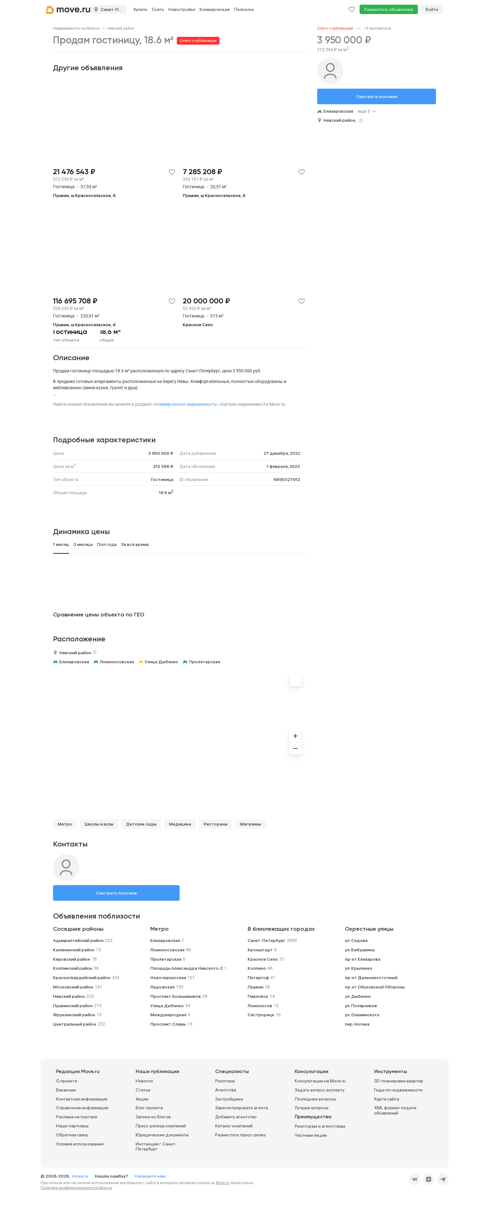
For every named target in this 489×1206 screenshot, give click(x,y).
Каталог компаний (234, 1125)
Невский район (120, 28)
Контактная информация (81, 1098)
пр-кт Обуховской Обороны (375, 986)
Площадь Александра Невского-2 (186, 968)
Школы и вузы (99, 823)
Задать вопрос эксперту (320, 1089)
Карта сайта (386, 1098)
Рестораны (216, 823)
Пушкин (256, 986)
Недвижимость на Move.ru (76, 28)
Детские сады (141, 823)
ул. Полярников (361, 1005)
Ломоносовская (117, 661)
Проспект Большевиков (175, 996)
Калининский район (73, 949)
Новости (144, 1080)
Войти (432, 9)
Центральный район (74, 1024)
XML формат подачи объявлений (395, 1110)
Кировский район (71, 959)
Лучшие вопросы (311, 1107)
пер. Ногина (357, 1024)
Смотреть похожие (116, 892)
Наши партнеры (72, 1125)
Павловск (258, 996)
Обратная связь (72, 1134)
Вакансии (66, 1089)
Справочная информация (82, 1107)
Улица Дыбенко (161, 661)
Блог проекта (149, 1107)
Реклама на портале (76, 1116)
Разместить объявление (388, 9)
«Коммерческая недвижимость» (186, 404)
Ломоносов (260, 1005)
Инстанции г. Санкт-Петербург (156, 1146)
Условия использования (80, 1143)
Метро (65, 823)
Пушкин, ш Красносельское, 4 (84, 195)
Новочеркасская (168, 977)
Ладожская (162, 986)
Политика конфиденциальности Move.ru (76, 1188)
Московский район (73, 986)
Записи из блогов (153, 1116)
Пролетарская (204, 661)
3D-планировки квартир (398, 1080)
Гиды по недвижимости (398, 1089)
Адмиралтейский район (78, 940)
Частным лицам (311, 1135)
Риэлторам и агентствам (320, 1126)
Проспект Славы (168, 1024)
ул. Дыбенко (358, 996)
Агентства (225, 1089)
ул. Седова (356, 940)
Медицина (180, 823)
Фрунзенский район (74, 1014)
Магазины (250, 823)
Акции (142, 1098)
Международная (168, 1014)
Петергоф (258, 977)
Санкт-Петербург (266, 940)
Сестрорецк (261, 1014)
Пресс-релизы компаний (161, 1125)
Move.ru (222, 1183)
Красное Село (198, 324)
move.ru (80, 1176)
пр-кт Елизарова (362, 959)
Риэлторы (225, 1080)
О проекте (66, 1080)
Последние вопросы (315, 1098)
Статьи (143, 1089)
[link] (76, 28)
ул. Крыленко (358, 968)
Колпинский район (72, 968)
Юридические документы (162, 1134)
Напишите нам (150, 1176)
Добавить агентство (236, 1116)
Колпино (257, 968)
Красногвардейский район (81, 977)
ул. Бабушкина (360, 949)
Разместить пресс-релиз (240, 1134)
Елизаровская (74, 661)
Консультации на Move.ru (320, 1080)
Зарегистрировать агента (241, 1107)
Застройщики (229, 1098)
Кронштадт (260, 949)
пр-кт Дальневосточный (371, 977)
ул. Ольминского (362, 1014)
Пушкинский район (73, 1005)
